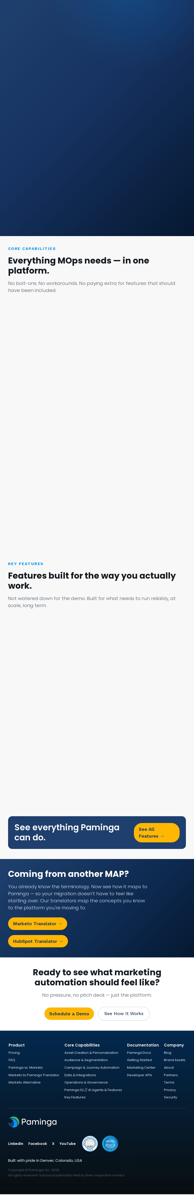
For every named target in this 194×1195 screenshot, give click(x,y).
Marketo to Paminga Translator (34, 1075)
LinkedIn (15, 1144)
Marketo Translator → (37, 924)
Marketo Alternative (25, 1083)
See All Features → (151, 833)
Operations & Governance (86, 1083)
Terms (169, 1083)
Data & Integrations (80, 1075)
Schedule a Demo (68, 1014)
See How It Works (123, 1014)
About (169, 1068)
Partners (171, 1075)
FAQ (12, 1060)
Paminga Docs (139, 1053)
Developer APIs (139, 1075)
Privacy (170, 1090)
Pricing (14, 1053)
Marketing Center (141, 1068)
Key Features (75, 1098)
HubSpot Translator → (38, 941)
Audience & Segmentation (86, 1060)
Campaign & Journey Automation (91, 1068)
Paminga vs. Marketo (26, 1068)
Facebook (37, 1144)
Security (170, 1098)
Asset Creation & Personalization (91, 1053)
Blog (167, 1053)
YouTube (68, 1144)
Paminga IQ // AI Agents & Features (93, 1090)
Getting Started (139, 1060)
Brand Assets (174, 1060)
